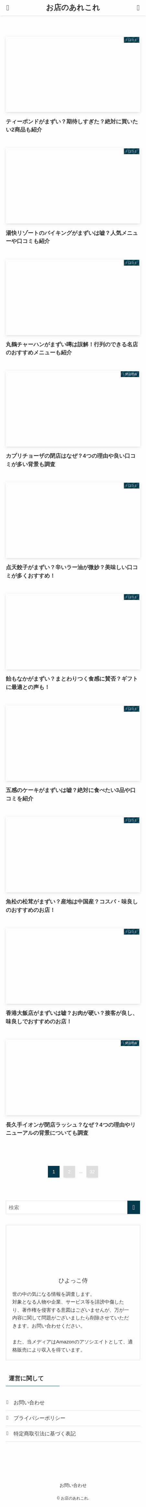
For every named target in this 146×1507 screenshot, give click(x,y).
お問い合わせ (29, 1402)
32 (92, 1171)
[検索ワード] (73, 1207)
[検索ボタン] (138, 8)
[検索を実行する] (133, 1207)
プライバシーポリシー (39, 1418)
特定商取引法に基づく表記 (45, 1433)
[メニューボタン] (8, 8)
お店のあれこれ (73, 8)
